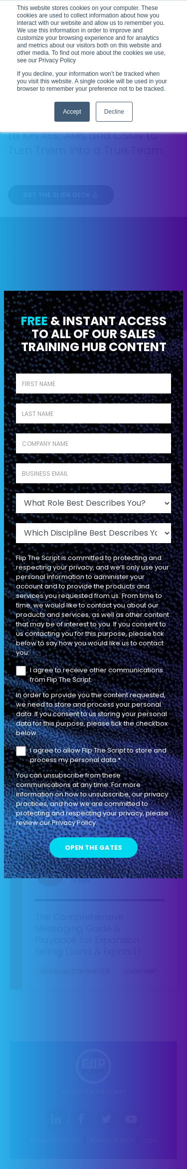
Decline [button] (114, 111)
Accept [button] (72, 111)
